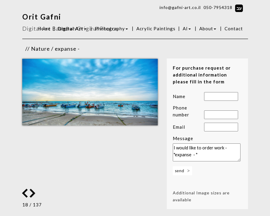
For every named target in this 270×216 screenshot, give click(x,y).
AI (187, 28)
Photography (111, 28)
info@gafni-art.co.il (180, 7)
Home (44, 28)
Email (179, 127)
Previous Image (33, 193)
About (207, 28)
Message (183, 138)
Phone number (181, 111)
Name (179, 96)
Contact (234, 28)
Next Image (25, 193)
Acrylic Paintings (155, 28)
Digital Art (72, 28)
